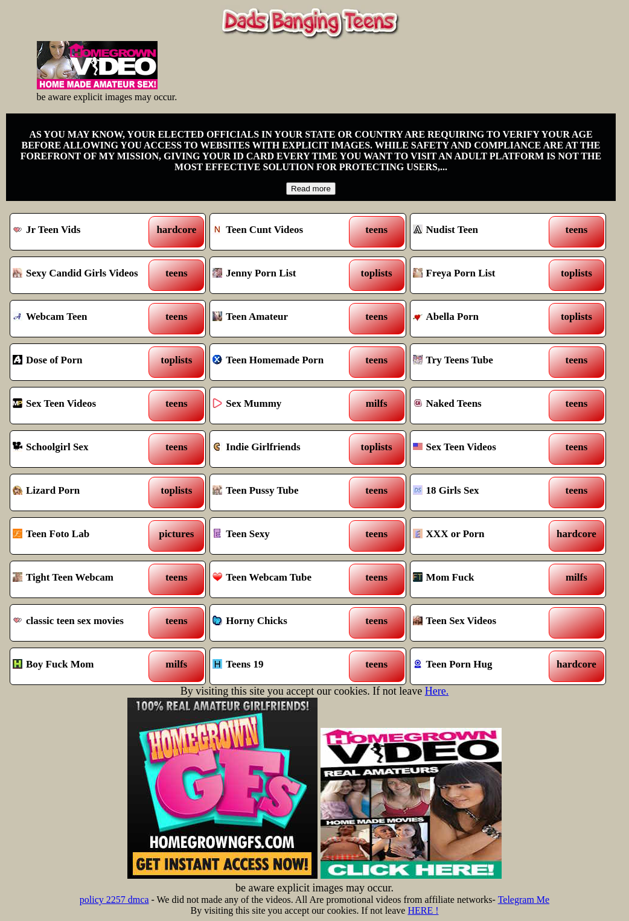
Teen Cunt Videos (282, 231)
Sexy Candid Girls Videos (83, 275)
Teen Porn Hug (483, 666)
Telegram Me (524, 899)
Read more (311, 188)
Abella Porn (483, 318)
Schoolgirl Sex (83, 449)
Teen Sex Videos (483, 623)
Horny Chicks (282, 623)
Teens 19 (282, 666)
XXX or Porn (483, 536)
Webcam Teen (83, 318)
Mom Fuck (483, 579)
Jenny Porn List (282, 275)
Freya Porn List (483, 275)
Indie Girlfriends (282, 449)
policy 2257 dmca (114, 899)
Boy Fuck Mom (83, 666)
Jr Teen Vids (83, 231)
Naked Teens (483, 405)
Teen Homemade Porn (282, 362)
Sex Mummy (282, 405)
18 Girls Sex (483, 492)
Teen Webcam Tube (282, 579)
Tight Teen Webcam (83, 579)
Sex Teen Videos (83, 405)
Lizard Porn (83, 492)
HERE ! (422, 910)
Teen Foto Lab (83, 536)
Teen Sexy (282, 536)
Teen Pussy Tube (282, 492)
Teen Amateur (282, 318)
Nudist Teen (483, 231)
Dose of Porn (83, 362)
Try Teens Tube (483, 362)
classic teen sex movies (83, 623)
